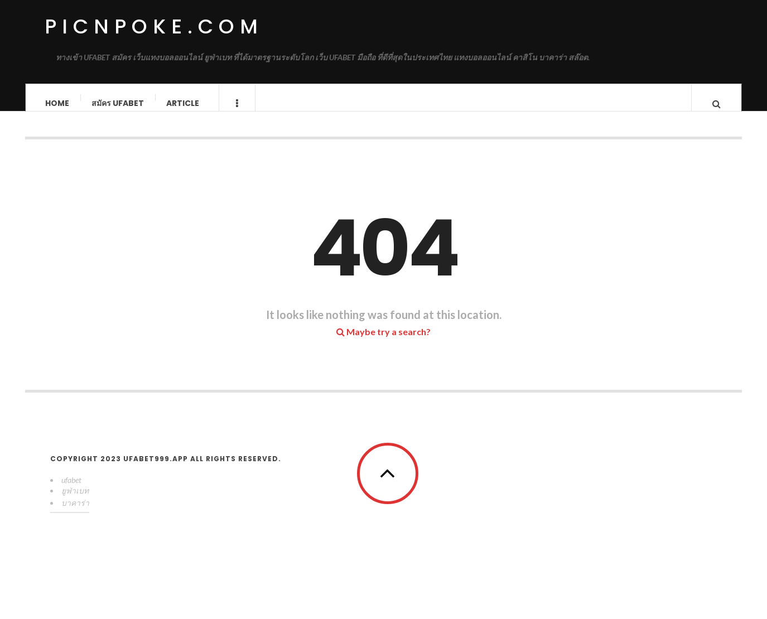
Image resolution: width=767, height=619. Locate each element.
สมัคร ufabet (117, 103)
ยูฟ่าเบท (75, 501)
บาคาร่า (75, 514)
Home (57, 103)
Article (182, 103)
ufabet (71, 491)
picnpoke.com (154, 26)
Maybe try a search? (383, 342)
